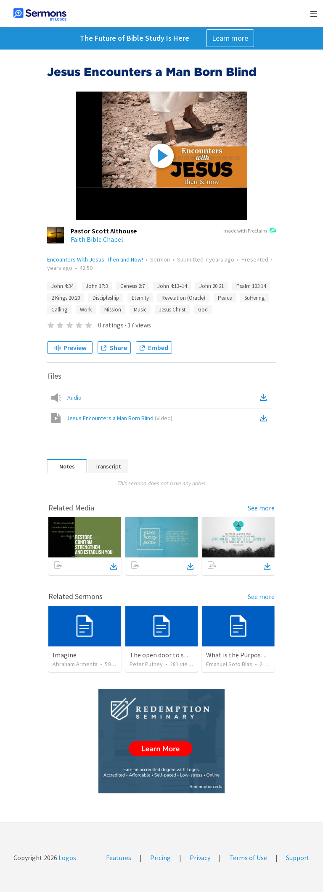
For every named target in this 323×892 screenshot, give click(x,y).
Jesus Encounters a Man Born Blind (119, 418)
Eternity (140, 297)
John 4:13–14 (172, 286)
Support (298, 857)
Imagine (65, 655)
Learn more (230, 38)
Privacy (200, 857)
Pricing (160, 857)
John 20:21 (211, 286)
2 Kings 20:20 (65, 297)
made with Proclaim (249, 231)
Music (140, 309)
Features (118, 857)
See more (261, 508)
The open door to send (162, 655)
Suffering (254, 297)
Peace (225, 297)
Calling (59, 309)
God (203, 309)
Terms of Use (248, 857)
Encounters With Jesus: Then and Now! (95, 259)
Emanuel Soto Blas (229, 664)
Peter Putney (146, 664)
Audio (74, 397)
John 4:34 (62, 286)
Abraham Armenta (75, 664)
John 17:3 (97, 286)
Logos (66, 857)
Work (86, 309)
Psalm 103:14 (251, 286)
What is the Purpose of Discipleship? (258, 655)
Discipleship (106, 297)
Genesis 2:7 (132, 286)
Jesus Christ (172, 309)
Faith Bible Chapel (97, 239)
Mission (112, 309)
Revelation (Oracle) (183, 297)
